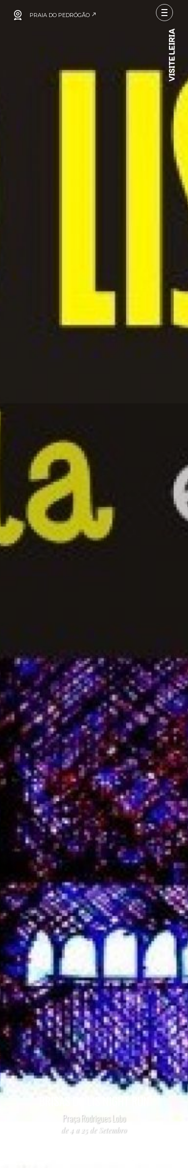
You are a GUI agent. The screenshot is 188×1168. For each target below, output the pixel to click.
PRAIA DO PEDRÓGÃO (63, 15)
